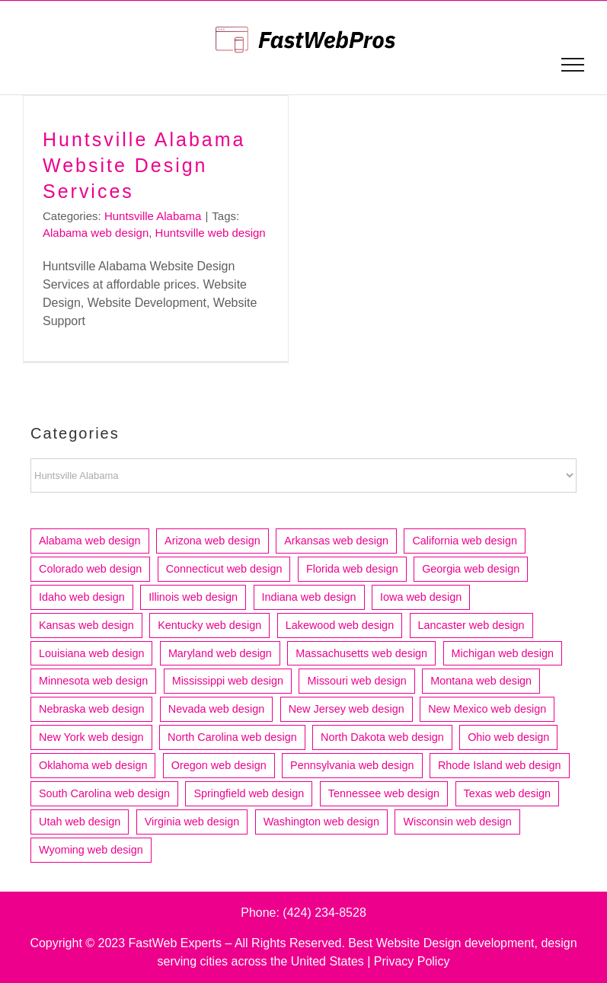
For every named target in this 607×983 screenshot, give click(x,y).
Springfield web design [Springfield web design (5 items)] (248, 793)
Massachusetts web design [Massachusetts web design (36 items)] (361, 653)
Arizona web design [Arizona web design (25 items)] (212, 541)
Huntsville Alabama (153, 215)
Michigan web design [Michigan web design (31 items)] (503, 653)
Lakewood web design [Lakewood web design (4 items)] (340, 625)
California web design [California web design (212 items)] (464, 541)
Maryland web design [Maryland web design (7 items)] (220, 653)
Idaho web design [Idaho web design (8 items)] (82, 597)
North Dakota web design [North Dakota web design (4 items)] (382, 737)
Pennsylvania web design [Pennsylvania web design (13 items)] (352, 765)
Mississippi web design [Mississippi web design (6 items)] (227, 681)
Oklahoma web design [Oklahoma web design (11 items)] (93, 765)
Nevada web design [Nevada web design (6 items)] (216, 709)
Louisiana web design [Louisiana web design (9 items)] (91, 653)
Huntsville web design (210, 232)
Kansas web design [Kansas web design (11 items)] (86, 625)
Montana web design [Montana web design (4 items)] (481, 681)
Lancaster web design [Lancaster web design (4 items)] (471, 625)
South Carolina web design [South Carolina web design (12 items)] (104, 793)
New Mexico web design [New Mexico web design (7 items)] (487, 709)
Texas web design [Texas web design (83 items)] (507, 793)
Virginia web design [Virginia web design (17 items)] (192, 821)
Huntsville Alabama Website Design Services (144, 165)
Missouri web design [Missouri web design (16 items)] (356, 681)
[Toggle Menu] (573, 65)
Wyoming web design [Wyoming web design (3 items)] (91, 850)
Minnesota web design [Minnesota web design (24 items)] (93, 681)
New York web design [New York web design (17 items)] (91, 737)
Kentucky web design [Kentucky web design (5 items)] (209, 625)
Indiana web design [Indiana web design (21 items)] (309, 597)
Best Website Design (404, 943)
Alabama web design (96, 232)
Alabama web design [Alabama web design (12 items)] (90, 541)
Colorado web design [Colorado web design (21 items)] (90, 569)
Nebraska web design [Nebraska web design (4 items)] (91, 709)
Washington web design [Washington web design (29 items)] (321, 821)
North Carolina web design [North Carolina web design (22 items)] (232, 737)
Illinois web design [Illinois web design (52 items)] (193, 597)
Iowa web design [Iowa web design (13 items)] (421, 597)
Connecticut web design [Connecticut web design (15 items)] (224, 569)
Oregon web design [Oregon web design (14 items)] (219, 765)
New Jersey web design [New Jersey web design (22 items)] (346, 709)
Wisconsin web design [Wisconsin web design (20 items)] (457, 821)
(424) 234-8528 (324, 912)
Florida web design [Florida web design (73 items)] (352, 569)
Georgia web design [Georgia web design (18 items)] (470, 569)
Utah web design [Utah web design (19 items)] (79, 821)
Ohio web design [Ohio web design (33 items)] (508, 737)
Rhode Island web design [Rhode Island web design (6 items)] (499, 765)
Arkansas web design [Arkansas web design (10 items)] (336, 541)
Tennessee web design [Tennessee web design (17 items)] (383, 793)
